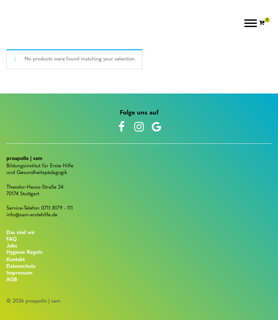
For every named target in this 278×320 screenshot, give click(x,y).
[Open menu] (250, 23)
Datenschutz (21, 266)
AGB (11, 279)
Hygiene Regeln (24, 252)
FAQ (11, 239)
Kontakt (15, 259)
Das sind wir (20, 232)
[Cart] (264, 23)
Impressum (19, 273)
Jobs (11, 246)
